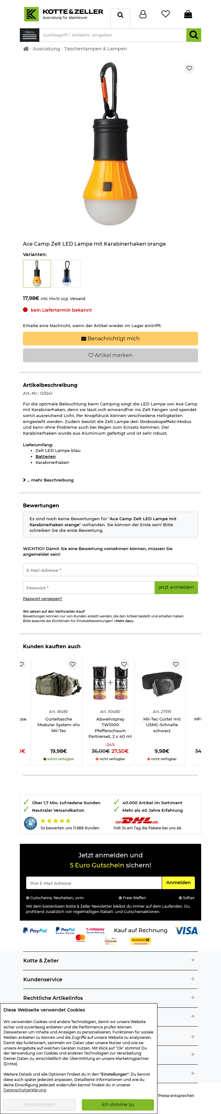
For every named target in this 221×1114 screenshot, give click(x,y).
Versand (77, 298)
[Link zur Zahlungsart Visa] (186, 930)
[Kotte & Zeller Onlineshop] (63, 13)
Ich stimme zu (118, 1104)
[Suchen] (193, 35)
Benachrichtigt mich (110, 339)
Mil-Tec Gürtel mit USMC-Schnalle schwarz (162, 724)
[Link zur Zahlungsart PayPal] (35, 930)
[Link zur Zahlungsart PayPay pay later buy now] (65, 930)
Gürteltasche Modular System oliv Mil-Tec (58, 724)
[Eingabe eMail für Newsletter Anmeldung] (94, 883)
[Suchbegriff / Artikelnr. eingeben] (113, 35)
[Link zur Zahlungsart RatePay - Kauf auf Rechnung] (95, 930)
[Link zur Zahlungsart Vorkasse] (111, 941)
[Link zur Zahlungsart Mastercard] (80, 937)
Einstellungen (39, 1104)
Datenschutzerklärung (24, 1090)
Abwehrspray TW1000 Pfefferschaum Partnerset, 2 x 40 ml (110, 727)
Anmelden (180, 882)
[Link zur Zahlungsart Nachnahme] (141, 941)
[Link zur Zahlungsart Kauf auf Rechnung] (141, 930)
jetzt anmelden (176, 587)
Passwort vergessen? (42, 599)
